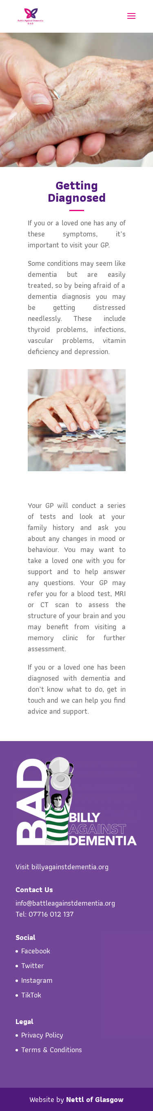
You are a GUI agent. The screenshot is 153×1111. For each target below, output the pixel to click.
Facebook (35, 951)
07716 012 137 (51, 914)
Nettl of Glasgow (95, 1099)
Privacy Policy (42, 1035)
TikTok (31, 995)
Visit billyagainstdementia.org (62, 867)
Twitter (32, 965)
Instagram (37, 980)
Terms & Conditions (51, 1049)
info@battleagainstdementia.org (65, 903)
